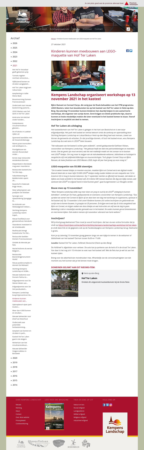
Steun (76, 29)
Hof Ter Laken (89, 278)
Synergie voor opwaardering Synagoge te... (21, 198)
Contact (99, 29)
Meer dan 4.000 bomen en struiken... (21, 311)
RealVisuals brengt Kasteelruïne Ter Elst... (21, 231)
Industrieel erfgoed (81, 420)
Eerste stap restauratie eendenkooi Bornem (21, 159)
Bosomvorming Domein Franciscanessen (21, 100)
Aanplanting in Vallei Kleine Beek (20, 94)
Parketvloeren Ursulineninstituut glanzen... (19, 125)
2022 (15, 61)
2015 (15, 380)
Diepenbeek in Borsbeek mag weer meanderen (22, 165)
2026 (15, 43)
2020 (15, 358)
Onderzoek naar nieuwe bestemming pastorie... (21, 106)
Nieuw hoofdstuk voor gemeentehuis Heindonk (22, 220)
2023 (15, 56)
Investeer (87, 29)
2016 (15, 375)
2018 (15, 367)
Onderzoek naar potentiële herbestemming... (19, 324)
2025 (15, 47)
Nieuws (33, 29)
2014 (15, 384)
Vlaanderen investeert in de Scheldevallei (22, 225)
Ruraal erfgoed (79, 408)
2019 (15, 362)
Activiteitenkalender (60, 29)
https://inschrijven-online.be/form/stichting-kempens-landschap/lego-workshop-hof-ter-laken (97, 225)
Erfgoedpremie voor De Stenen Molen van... (21, 281)
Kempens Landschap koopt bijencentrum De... (22, 293)
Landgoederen (79, 411)
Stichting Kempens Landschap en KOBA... (21, 270)
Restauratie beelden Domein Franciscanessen (22, 237)
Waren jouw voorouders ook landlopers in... (21, 144)
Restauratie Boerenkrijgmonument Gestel (21, 256)
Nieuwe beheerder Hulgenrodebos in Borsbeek (19, 351)
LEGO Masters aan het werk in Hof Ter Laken (21, 112)
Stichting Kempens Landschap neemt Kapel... (19, 212)
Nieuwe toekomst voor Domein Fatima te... (21, 276)
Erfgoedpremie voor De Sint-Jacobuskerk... (21, 287)
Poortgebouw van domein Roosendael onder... (20, 151)
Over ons (21, 29)
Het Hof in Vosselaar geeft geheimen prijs (20, 70)
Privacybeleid (20, 420)
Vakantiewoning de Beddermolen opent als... (20, 178)
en (127, 9)
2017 (15, 371)
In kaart (43, 29)
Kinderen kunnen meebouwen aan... (19, 299)
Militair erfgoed (79, 414)
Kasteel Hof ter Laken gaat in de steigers (20, 337)
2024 (15, 52)
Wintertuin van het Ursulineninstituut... (20, 343)
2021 (15, 65)
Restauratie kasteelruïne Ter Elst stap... (22, 171)
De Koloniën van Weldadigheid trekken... (21, 205)
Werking (19, 408)
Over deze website (22, 417)
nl (123, 9)
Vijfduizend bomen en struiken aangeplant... (21, 82)
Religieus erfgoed (80, 417)
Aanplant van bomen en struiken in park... (21, 332)
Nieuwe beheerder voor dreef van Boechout (21, 317)
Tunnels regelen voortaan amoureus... (20, 76)
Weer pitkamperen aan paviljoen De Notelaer (21, 191)
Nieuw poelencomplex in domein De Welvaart (22, 264)
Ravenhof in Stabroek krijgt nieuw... (20, 185)
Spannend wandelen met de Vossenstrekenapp (22, 138)
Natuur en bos (79, 405)
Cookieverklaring (22, 423)
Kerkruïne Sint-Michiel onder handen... (21, 118)
